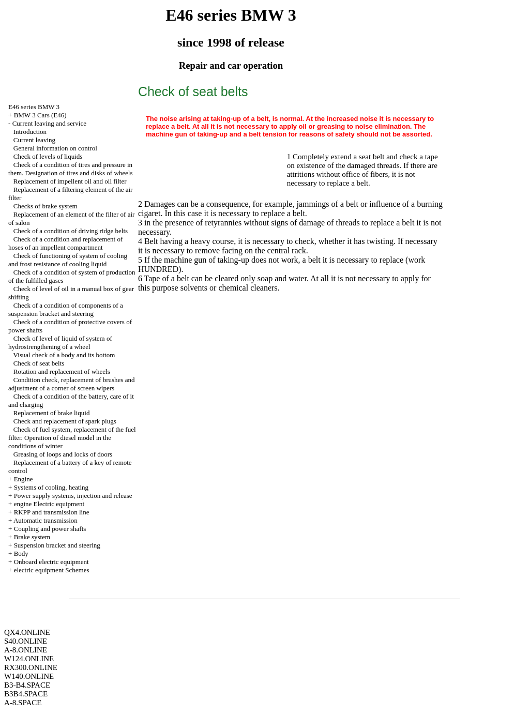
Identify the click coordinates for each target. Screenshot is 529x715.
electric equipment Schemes (51, 570)
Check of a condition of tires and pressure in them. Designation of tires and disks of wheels (70, 169)
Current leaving (34, 140)
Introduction (30, 131)
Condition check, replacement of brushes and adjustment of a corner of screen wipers (71, 384)
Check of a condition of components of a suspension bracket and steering (65, 309)
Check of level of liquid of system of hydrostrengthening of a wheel (60, 342)
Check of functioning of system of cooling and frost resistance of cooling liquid (67, 260)
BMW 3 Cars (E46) (40, 115)
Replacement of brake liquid (51, 413)
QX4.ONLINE (27, 632)
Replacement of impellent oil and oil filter (70, 181)
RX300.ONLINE (30, 667)
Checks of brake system (45, 206)
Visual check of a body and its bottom (64, 355)
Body (21, 553)
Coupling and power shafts (50, 529)
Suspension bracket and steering (57, 545)
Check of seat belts (39, 363)
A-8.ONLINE (25, 650)
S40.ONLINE (25, 641)
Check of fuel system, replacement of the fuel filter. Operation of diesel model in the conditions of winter (72, 437)
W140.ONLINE (29, 676)
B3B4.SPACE (26, 694)
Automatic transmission (45, 520)
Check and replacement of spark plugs (64, 421)
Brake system (32, 537)
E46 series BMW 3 (33, 107)
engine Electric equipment (49, 504)
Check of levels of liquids (48, 156)
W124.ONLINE (29, 659)
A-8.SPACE (22, 702)
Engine (23, 479)
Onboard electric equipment (51, 562)
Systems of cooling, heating (51, 487)
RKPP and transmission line (51, 512)
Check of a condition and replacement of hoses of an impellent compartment (65, 243)
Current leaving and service (49, 123)
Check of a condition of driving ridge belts (70, 231)
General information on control (55, 148)
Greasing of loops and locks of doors (62, 454)
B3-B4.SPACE (27, 685)
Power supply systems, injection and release (73, 495)
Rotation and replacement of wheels (61, 371)
